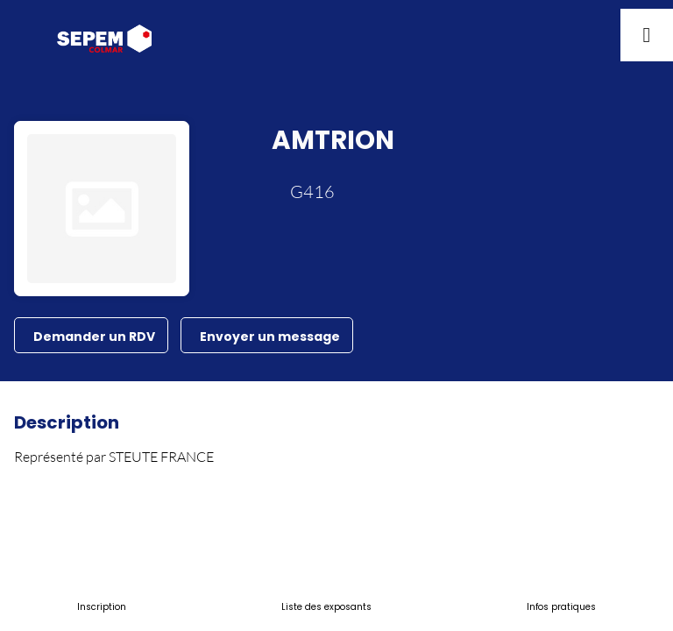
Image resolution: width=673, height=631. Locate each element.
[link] (101, 604)
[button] (26, 35)
